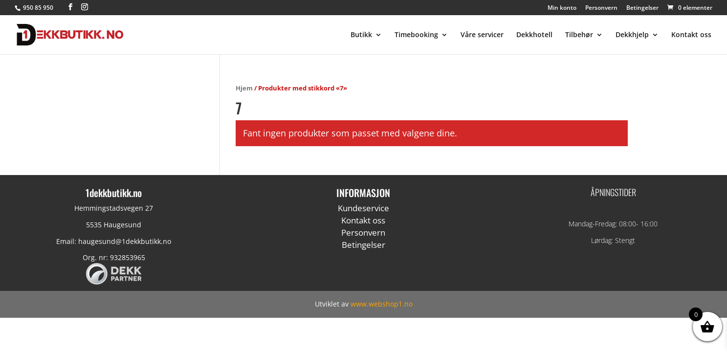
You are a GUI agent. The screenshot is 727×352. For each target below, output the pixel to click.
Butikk (361, 35)
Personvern (601, 8)
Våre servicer (482, 35)
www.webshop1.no (382, 303)
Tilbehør (579, 35)
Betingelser (642, 8)
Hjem (244, 88)
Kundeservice (363, 208)
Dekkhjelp (632, 35)
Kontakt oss (691, 35)
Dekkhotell (534, 35)
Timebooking (416, 35)
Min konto (562, 8)
